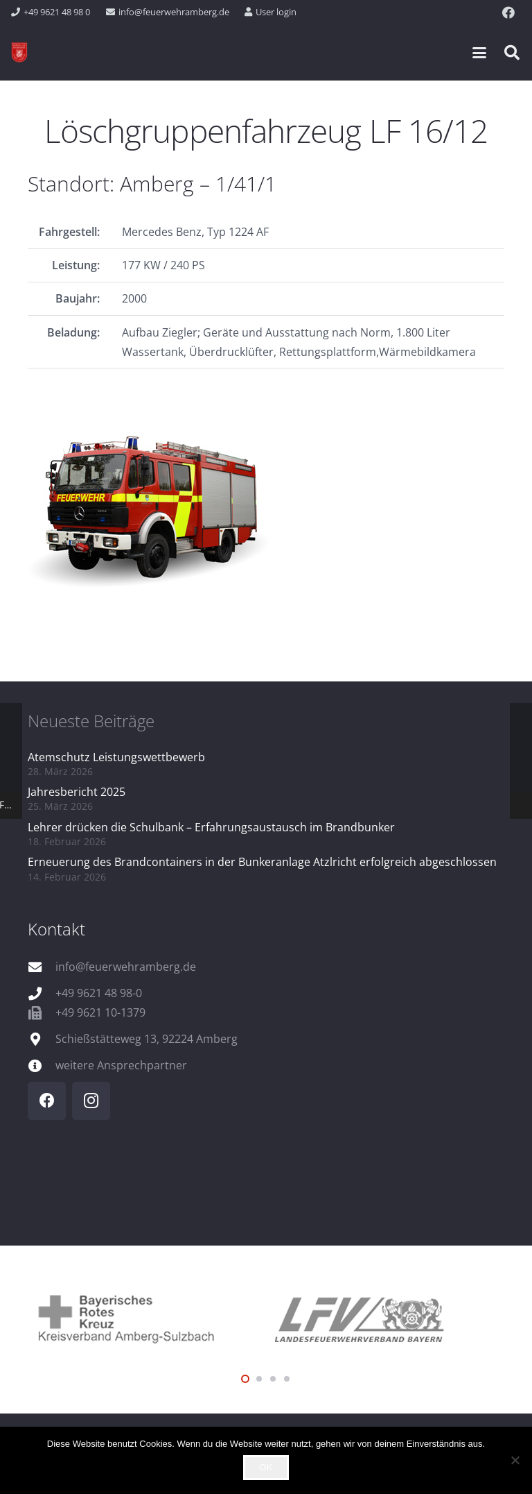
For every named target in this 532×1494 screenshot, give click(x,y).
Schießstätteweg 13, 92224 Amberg (146, 1038)
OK (266, 1467)
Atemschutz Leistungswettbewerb (116, 757)
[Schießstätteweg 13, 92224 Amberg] (41, 1039)
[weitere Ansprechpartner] (41, 1065)
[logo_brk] (147, 1317)
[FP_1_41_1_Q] (266, 506)
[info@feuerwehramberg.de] (41, 967)
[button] (479, 53)
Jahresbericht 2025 (76, 791)
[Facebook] (508, 12)
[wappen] (19, 52)
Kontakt (56, 928)
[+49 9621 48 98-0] (41, 993)
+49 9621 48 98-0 (98, 993)
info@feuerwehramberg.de (125, 966)
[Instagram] (91, 1101)
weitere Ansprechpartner (121, 1065)
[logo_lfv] (385, 1317)
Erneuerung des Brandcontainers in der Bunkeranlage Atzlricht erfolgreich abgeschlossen (262, 861)
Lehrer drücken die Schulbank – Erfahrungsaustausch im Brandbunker (211, 827)
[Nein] (515, 1460)
